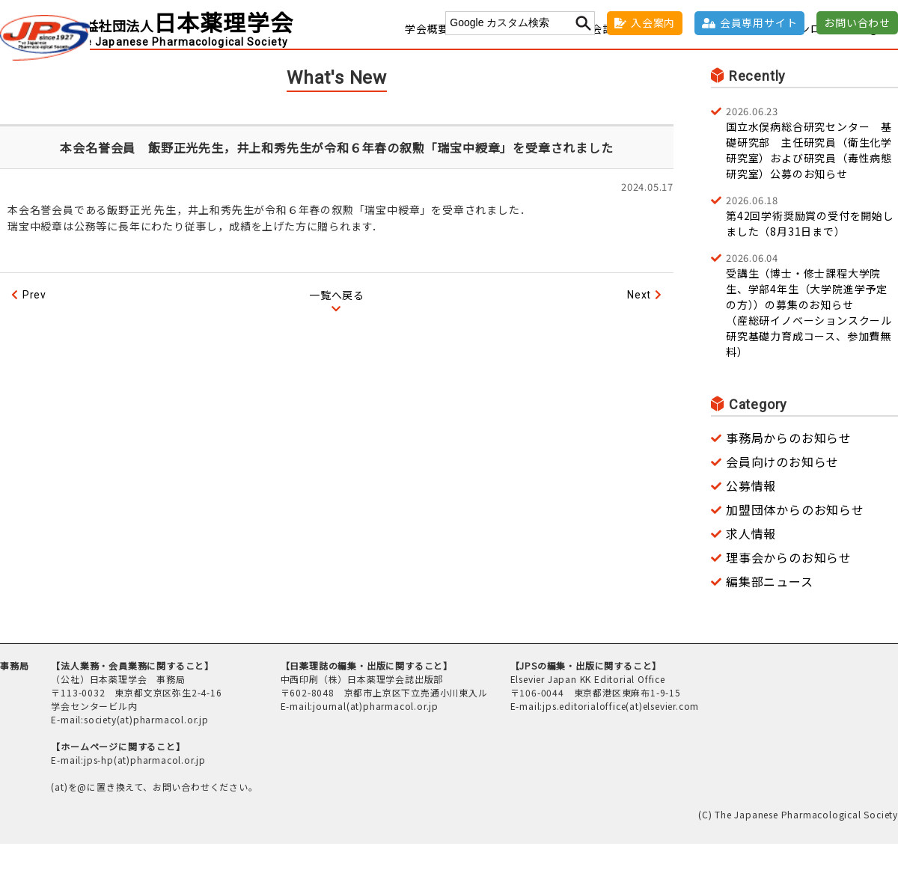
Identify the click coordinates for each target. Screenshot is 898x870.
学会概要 (427, 54)
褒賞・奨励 (654, 54)
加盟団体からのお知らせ (795, 536)
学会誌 (596, 54)
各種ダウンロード (799, 54)
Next (639, 321)
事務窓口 (485, 54)
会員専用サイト (759, 22)
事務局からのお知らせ (789, 464)
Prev (34, 321)
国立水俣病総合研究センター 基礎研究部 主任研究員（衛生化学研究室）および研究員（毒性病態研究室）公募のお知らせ (812, 168)
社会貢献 (719, 54)
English (876, 54)
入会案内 (653, 22)
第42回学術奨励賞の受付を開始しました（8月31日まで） (812, 241)
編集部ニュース (769, 607)
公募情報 (751, 512)
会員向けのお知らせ (782, 488)
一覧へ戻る (336, 320)
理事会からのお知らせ (789, 583)
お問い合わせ (857, 22)
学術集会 (544, 54)
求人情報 (751, 560)
